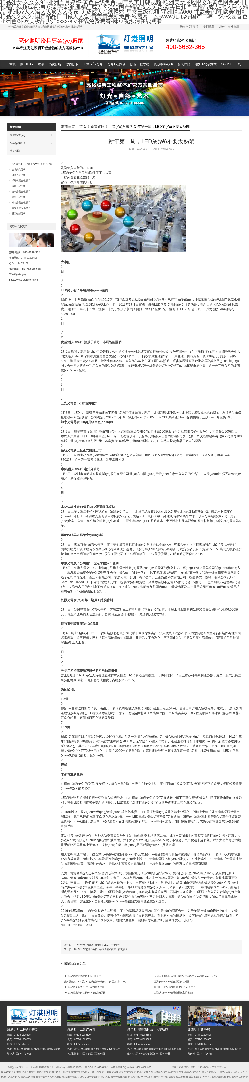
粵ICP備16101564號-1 (96, 1067)
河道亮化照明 (19, 175)
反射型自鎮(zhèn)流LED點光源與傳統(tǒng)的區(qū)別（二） (186, 976)
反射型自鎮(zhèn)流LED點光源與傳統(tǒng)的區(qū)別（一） (95, 981)
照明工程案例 (116, 64)
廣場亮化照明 (19, 169)
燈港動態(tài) (17, 135)
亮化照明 (55, 64)
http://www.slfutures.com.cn (23, 279)
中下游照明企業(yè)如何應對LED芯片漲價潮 (97, 944)
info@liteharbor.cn (31, 268)
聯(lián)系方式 (206, 64)
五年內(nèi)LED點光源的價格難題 (171, 981)
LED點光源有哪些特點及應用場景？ (82, 976)
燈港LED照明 (85, 925)
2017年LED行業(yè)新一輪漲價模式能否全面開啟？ (101, 949)
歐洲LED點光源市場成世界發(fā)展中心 (174, 987)
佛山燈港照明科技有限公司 (40, 1067)
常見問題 (15, 150)
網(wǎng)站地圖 (229, 26)
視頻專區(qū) (163, 64)
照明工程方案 (139, 64)
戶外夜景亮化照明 (21, 180)
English (226, 64)
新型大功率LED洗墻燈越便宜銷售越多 (174, 992)
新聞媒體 (184, 64)
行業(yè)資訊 (118, 127)
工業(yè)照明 (92, 64)
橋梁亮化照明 (19, 197)
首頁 (12, 64)
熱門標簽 (208, 26)
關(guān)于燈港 (189, 26)
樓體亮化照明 (19, 186)
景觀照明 (72, 64)
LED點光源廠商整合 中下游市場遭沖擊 (84, 987)
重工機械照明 (19, 213)
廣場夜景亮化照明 (21, 208)
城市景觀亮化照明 (21, 202)
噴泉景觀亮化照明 (21, 191)
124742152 (22, 263)
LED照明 (72, 925)
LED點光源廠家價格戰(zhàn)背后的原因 (85, 992)
